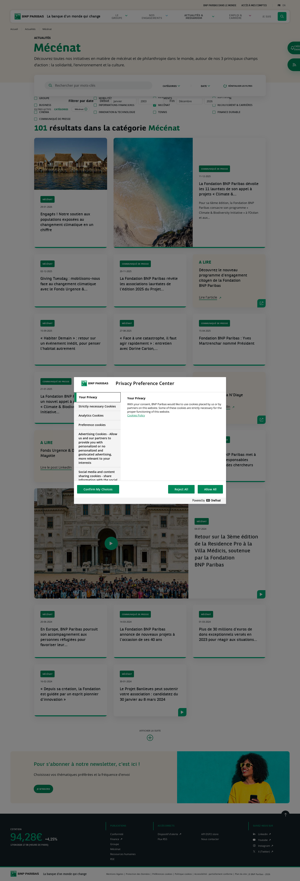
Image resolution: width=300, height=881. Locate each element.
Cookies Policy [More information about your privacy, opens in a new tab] (136, 415)
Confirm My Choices (98, 489)
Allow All (210, 489)
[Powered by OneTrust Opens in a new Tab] (208, 500)
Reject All (181, 489)
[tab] (97, 397)
